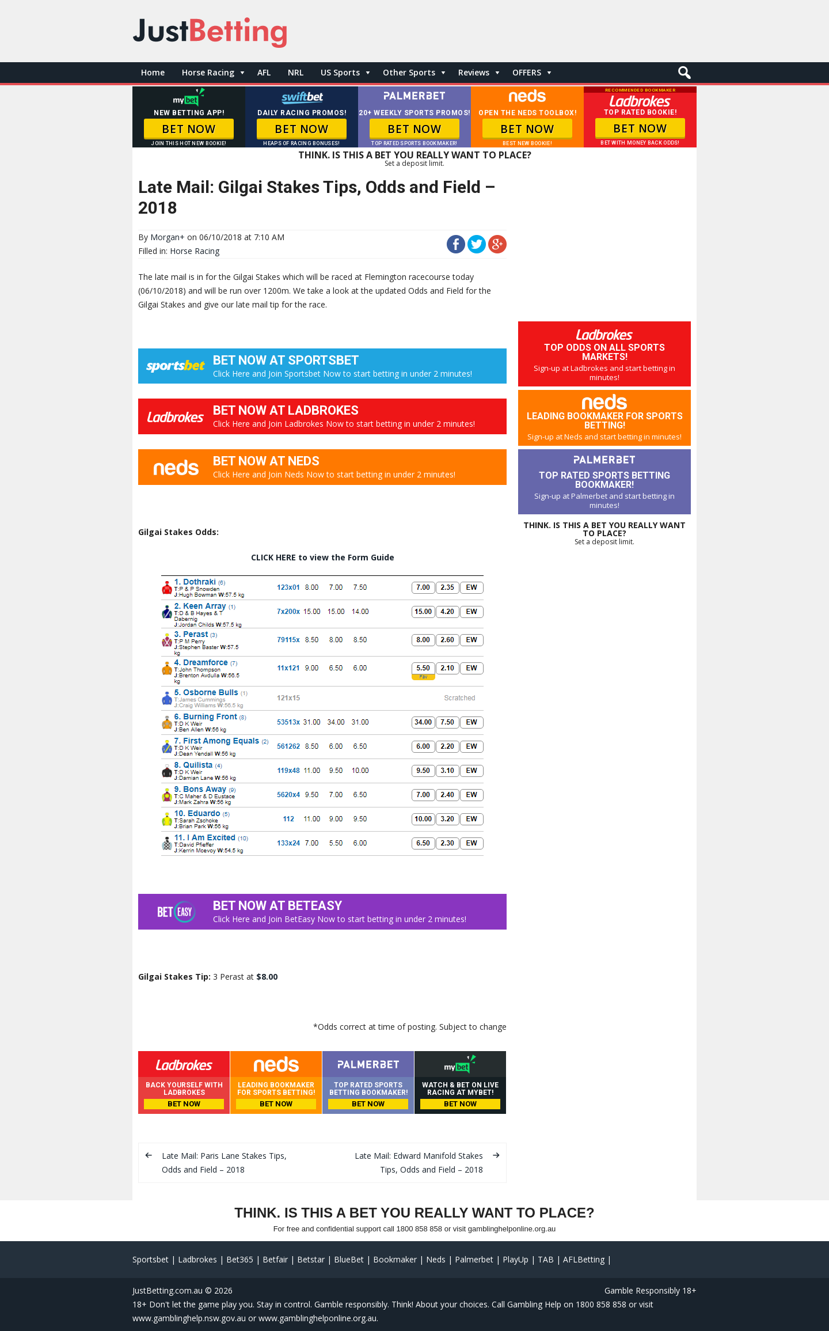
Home (153, 72)
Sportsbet (150, 1259)
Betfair (275, 1259)
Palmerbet (474, 1259)
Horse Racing (208, 72)
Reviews (473, 72)
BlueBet (349, 1259)
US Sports (340, 72)
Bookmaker (395, 1259)
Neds (436, 1259)
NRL (295, 72)
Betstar (311, 1259)
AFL (264, 72)
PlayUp (515, 1259)
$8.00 (266, 976)
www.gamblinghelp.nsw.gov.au (189, 1318)
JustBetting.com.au (167, 1290)
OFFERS (526, 72)
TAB (546, 1259)
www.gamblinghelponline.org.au (317, 1318)
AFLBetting (583, 1259)
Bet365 (239, 1259)
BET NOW (188, 129)
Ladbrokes (197, 1259)
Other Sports (409, 72)
